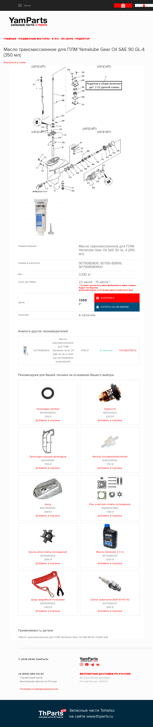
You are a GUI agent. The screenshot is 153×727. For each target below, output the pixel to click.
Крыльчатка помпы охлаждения (48, 551)
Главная (10, 38)
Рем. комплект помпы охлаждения (110, 504)
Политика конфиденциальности (39, 689)
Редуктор (82, 38)
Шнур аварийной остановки (48, 599)
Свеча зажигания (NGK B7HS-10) (109, 599)
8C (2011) (67, 38)
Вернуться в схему (15, 62)
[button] (24, 5)
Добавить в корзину (47, 420)
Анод (48, 504)
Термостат (110, 408)
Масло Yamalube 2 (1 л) (109, 551)
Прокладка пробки (47, 408)
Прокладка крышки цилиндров (47, 456)
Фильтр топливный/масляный (109, 456)
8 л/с (55, 38)
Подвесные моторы (33, 38)
